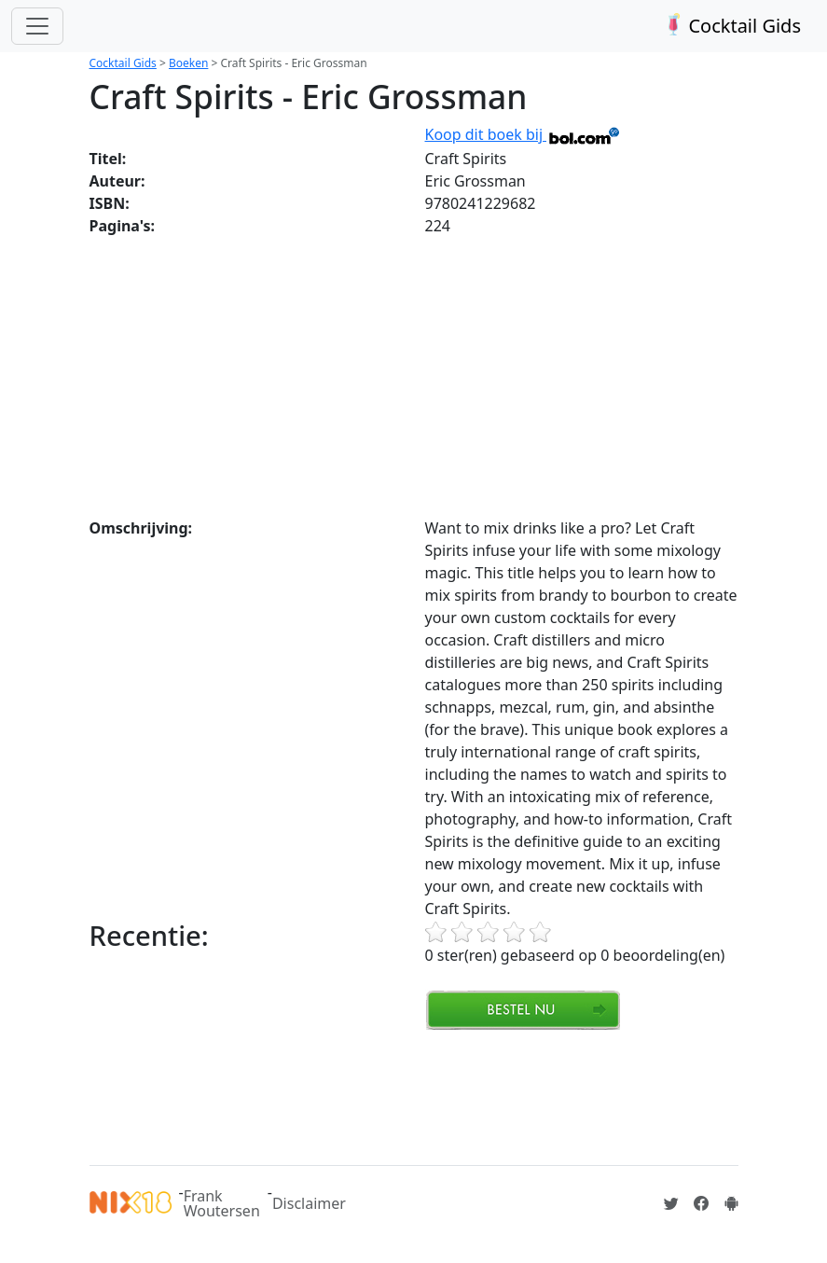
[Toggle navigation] (37, 26)
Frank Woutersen (222, 1203)
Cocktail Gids (730, 25)
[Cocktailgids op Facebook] (701, 1203)
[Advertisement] (414, 376)
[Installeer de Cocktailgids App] (731, 1203)
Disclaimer (309, 1203)
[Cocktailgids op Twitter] (671, 1203)
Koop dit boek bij (523, 134)
